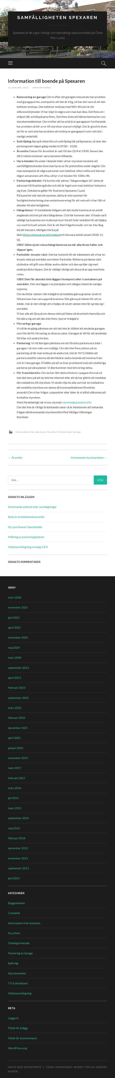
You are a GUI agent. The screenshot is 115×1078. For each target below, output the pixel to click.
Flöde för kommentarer (22, 1038)
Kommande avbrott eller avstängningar (32, 506)
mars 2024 (14, 657)
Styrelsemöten (17, 973)
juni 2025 (13, 617)
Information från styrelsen (30, 432)
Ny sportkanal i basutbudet (25, 527)
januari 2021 (15, 748)
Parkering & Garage (70, 432)
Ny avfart (52, 432)
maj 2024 (14, 647)
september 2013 (18, 868)
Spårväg (13, 963)
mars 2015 (14, 808)
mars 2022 (14, 707)
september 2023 (18, 667)
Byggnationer (16, 903)
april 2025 (14, 627)
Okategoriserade (18, 943)
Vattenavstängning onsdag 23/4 (28, 547)
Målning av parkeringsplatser (26, 537)
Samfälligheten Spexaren (57, 17)
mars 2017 (14, 768)
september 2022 (18, 697)
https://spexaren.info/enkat (41, 234)
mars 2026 (14, 597)
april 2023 (14, 677)
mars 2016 (14, 788)
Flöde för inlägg (18, 1028)
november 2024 (18, 637)
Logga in (13, 1018)
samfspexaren (42, 87)
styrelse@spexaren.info (77, 402)
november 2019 (18, 758)
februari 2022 (16, 717)
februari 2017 (16, 778)
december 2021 (18, 727)
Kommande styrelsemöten (89, 457)
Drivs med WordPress (24, 1067)
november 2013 (18, 858)
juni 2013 (13, 878)
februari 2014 (16, 838)
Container (14, 913)
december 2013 (18, 848)
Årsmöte (15, 457)
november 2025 (18, 607)
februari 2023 (16, 687)
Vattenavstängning (19, 993)
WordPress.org (17, 1048)
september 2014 (18, 818)
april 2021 (14, 737)
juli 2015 (13, 798)
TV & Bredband (18, 983)
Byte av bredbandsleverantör (26, 516)
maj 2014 (14, 828)
